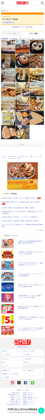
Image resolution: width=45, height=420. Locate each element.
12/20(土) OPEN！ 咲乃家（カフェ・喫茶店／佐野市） (19, 198)
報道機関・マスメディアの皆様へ (10, 373)
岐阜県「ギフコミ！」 (16, 397)
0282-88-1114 (8, 22)
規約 (3, 362)
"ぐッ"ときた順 (25, 38)
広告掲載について (6, 370)
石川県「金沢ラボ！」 (16, 402)
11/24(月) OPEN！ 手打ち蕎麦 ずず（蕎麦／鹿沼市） (18, 208)
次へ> (22, 144)
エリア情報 (26, 354)
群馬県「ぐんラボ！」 (16, 399)
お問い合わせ (26, 362)
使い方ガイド (5, 359)
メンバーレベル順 (38, 38)
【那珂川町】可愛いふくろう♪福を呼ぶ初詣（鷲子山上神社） (21, 202)
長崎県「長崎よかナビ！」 (30, 394)
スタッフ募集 (5, 377)
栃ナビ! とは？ (22, 347)
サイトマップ (5, 365)
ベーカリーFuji (10, 19)
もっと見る (39, 230)
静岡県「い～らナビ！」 (29, 401)
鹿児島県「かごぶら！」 (29, 402)
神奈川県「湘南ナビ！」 (16, 401)
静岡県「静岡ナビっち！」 (15, 394)
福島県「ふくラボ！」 (16, 396)
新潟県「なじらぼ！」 (28, 396)
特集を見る (5, 351)
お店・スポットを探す (29, 351)
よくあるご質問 (27, 359)
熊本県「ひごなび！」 (28, 392)
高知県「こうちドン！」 (29, 404)
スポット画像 (12, 33)
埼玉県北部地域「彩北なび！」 (14, 404)
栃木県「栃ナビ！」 (17, 392)
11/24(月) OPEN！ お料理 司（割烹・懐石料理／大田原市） (20, 221)
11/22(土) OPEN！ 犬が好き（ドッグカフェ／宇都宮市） (19, 217)
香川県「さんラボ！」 (28, 399)
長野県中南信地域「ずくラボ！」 (31, 397)
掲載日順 (13, 38)
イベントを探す (6, 354)
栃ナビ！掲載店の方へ (29, 370)
